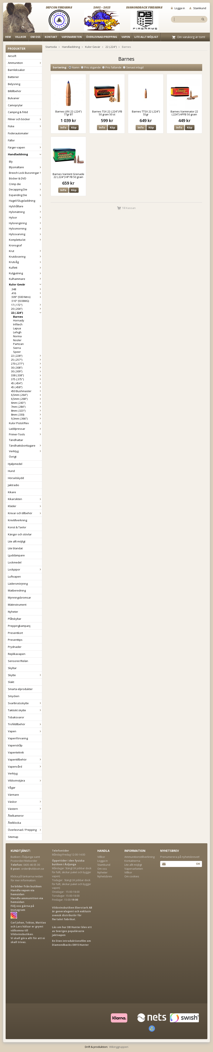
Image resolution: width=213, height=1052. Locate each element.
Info (63, 127)
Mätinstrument (17, 604)
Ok (198, 864)
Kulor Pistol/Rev (25, 423)
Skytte (25, 675)
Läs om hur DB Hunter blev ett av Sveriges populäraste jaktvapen (72, 931)
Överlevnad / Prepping (25, 830)
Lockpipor (25, 569)
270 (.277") (26, 363)
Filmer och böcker (25, 119)
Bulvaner (13, 98)
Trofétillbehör (25, 724)
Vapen (125, 37)
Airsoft (12, 56)
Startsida (51, 47)
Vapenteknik (16, 752)
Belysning (14, 84)
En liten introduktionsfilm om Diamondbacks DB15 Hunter (71, 943)
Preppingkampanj (19, 626)
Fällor (11, 140)
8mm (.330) (26, 414)
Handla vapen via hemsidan (22, 892)
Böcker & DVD (17, 178)
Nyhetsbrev (104, 876)
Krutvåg (25, 262)
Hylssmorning (25, 228)
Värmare (13, 794)
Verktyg (25, 451)
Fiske (25, 126)
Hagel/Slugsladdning (22, 200)
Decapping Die (25, 189)
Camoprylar (15, 105)
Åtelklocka (14, 823)
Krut (25, 251)
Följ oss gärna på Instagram (22, 908)
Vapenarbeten (72, 37)
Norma (17, 336)
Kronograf (15, 245)
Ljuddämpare (16, 555)
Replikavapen (16, 654)
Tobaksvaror (16, 717)
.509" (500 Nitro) (26, 297)
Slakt (11, 682)
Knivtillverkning (17, 520)
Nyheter (13, 612)
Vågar (11, 787)
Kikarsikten (25, 499)
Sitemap (13, 837)
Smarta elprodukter (20, 689)
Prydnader (14, 647)
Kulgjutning (25, 273)
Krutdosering (25, 256)
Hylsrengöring (25, 223)
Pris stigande (91, 67)
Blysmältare (25, 167)
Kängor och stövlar (20, 534)
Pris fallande (111, 67)
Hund (11, 471)
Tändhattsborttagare (25, 445)
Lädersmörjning (18, 583)
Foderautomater (18, 133)
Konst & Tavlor (17, 527)
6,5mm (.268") (26, 399)
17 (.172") (26, 305)
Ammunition (25, 63)
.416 (26, 293)
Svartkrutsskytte (25, 703)
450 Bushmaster (26, 391)
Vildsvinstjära (25, 780)
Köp (74, 127)
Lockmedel (14, 562)
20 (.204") (26, 309)
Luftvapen (14, 576)
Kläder (25, 506)
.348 (26, 289)
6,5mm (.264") (26, 395)
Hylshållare (25, 206)
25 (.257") (26, 360)
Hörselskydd (16, 478)
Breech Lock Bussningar (25, 173)
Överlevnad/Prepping (101, 37)
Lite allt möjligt (146, 37)
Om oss (35, 37)
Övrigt (12, 456)
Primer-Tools (25, 434)
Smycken (13, 696)
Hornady (18, 320)
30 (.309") (26, 371)
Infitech (17, 324)
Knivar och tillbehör (25, 513)
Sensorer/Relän (18, 661)
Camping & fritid (18, 112)
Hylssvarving (25, 234)
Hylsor (25, 217)
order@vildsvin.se (32, 868)
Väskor (25, 802)
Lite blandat (15, 548)
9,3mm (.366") (26, 418)
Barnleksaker (16, 70)
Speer (17, 352)
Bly (11, 161)
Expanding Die (25, 195)
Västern (25, 809)
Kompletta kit (25, 240)
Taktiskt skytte (25, 710)
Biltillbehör (14, 91)
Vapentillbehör (25, 759)
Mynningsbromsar (19, 597)
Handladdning (25, 154)
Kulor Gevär (25, 284)
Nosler (17, 340)
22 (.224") (26, 313)
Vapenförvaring (18, 738)
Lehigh (17, 332)
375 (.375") (26, 379)
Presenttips (15, 640)
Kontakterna (132, 861)
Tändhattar (16, 440)
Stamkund (197, 8)
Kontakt (51, 37)
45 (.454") (26, 383)
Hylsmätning (25, 212)
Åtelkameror (16, 815)
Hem (8, 37)
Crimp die (25, 184)
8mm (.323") (26, 410)
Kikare (12, 492)
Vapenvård (25, 766)
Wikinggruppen (118, 1047)
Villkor (20, 37)
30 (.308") (26, 367)
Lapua (17, 328)
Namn (74, 67)
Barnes (18, 317)
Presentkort (15, 633)
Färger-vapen (25, 147)
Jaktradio (13, 485)
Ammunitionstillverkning (139, 857)
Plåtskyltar (14, 619)
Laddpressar (25, 429)
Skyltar (12, 668)
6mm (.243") (26, 403)
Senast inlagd (133, 67)
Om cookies (131, 876)
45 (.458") (26, 387)
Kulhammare (25, 279)
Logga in (178, 8)
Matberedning (17, 590)
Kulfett (25, 267)
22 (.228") (26, 356)
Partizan (18, 344)
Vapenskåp (15, 745)
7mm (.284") (26, 407)
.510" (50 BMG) (20, 301)
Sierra (17, 348)
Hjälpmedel (15, 464)
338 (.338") (26, 375)
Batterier (13, 77)
